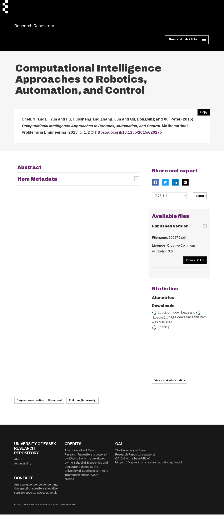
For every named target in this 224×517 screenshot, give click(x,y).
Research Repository (43, 27)
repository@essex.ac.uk (40, 495)
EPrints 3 (74, 461)
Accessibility (22, 466)
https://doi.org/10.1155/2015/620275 (128, 135)
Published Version (170, 229)
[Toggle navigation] (187, 42)
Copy (202, 113)
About (18, 462)
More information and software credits (86, 477)
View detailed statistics (169, 382)
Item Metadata (37, 181)
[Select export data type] (169, 198)
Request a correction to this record (39, 403)
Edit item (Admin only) (82, 403)
